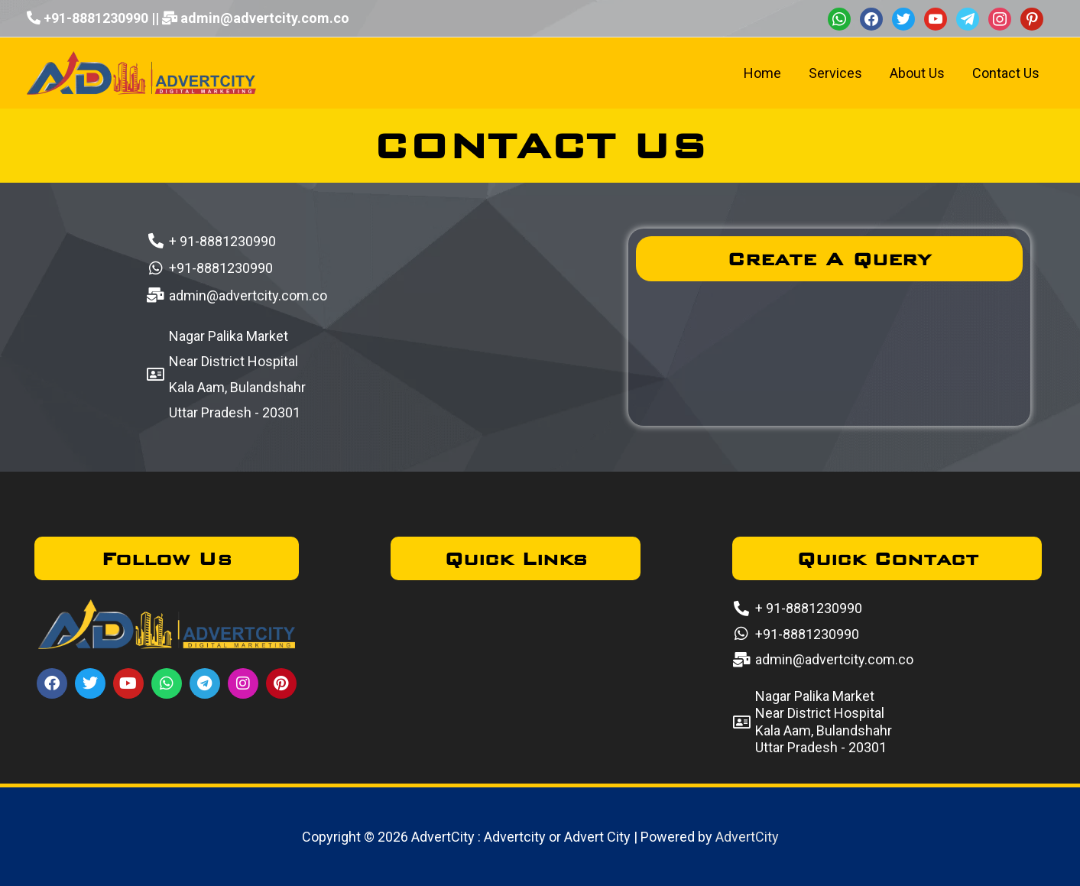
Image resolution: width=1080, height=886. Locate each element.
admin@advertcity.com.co (264, 18)
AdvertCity (747, 837)
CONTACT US (540, 145)
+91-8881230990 (96, 18)
